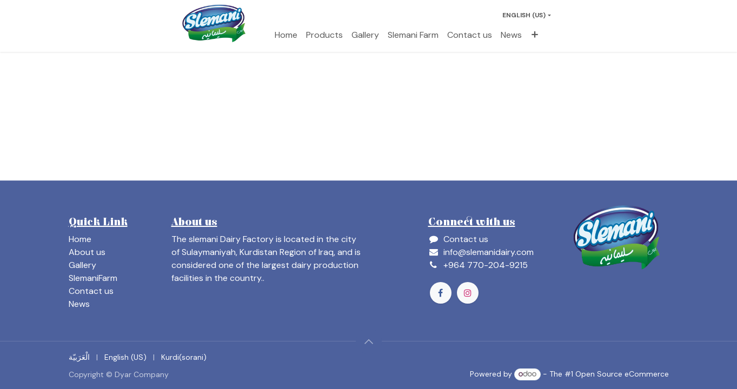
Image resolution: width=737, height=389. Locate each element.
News (79, 304)
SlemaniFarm (93, 278)
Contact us (91, 291)
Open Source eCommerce (622, 374)
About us (87, 252)
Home (80, 239)
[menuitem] (286, 35)
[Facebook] (441, 293)
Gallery (82, 265)
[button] (369, 341)
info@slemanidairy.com (488, 252)
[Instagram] (468, 293)
